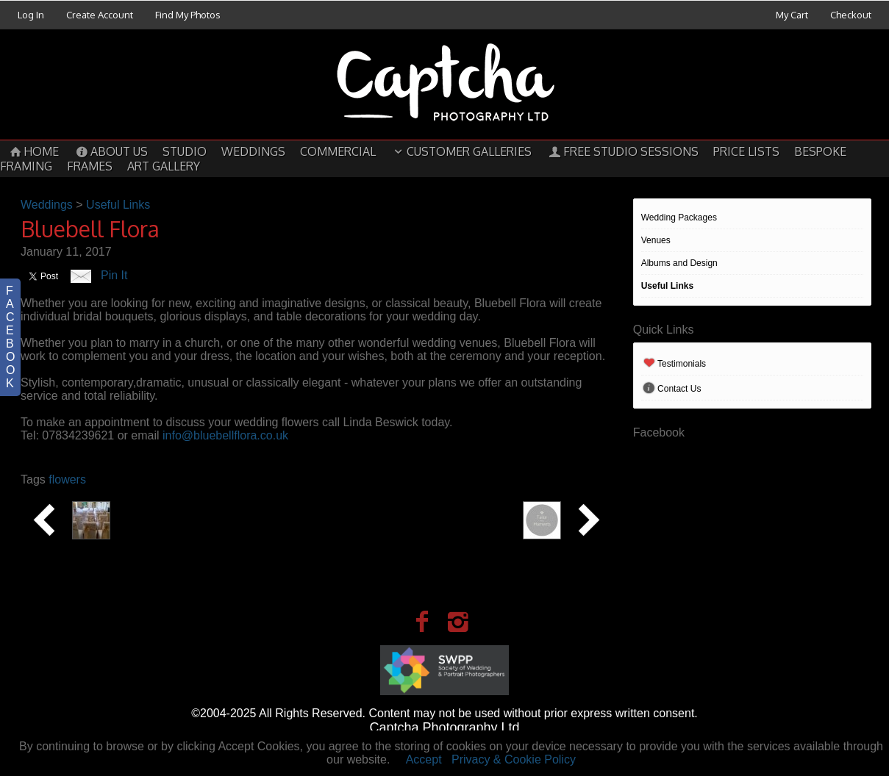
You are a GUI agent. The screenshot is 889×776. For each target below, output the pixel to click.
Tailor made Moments (454, 507)
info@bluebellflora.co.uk (225, 435)
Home (33, 151)
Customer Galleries (461, 151)
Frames (90, 166)
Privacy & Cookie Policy (513, 759)
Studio (185, 151)
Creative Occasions (172, 507)
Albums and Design (679, 263)
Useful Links (667, 286)
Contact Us (671, 389)
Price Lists (746, 151)
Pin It (114, 275)
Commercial (338, 151)
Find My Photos (188, 15)
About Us (110, 151)
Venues (656, 240)
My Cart (793, 15)
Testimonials (673, 364)
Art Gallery (163, 166)
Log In (31, 15)
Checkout (850, 15)
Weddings (253, 151)
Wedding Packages (679, 217)
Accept (424, 759)
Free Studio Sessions (622, 151)
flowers (67, 479)
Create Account (99, 15)
